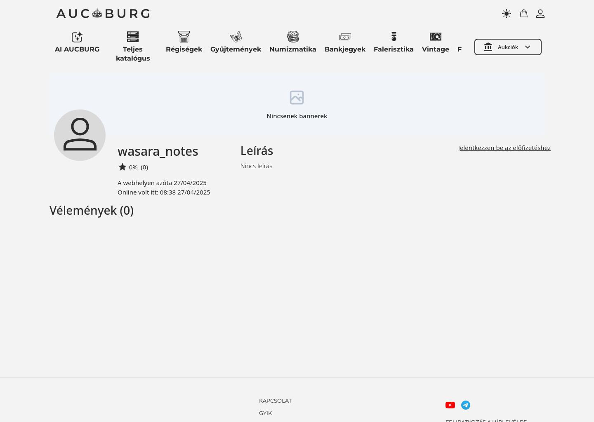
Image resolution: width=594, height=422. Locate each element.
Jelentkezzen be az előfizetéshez (504, 147)
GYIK (265, 413)
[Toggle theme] (506, 13)
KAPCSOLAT (275, 400)
